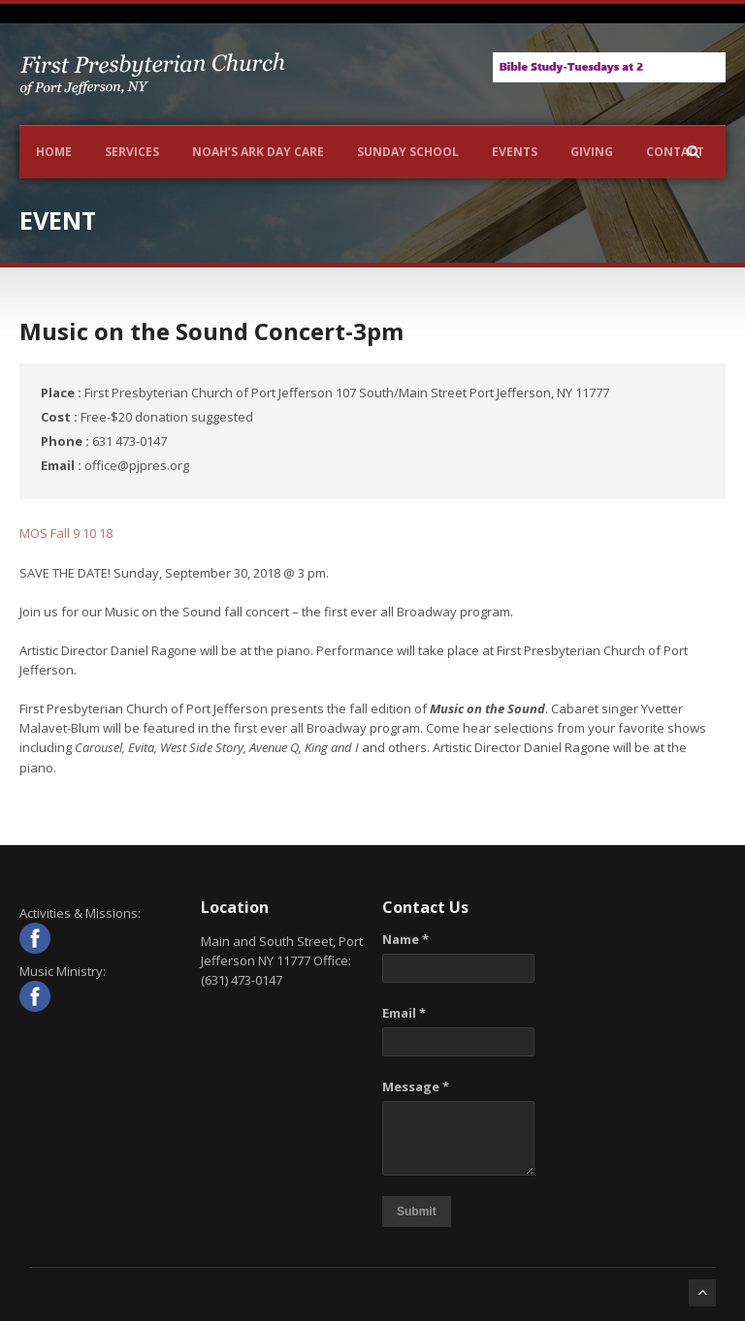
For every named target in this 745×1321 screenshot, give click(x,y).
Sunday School (408, 151)
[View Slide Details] (609, 67)
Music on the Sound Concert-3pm (211, 331)
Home (54, 151)
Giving (591, 151)
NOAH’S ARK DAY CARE (258, 151)
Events (514, 151)
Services (132, 151)
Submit (417, 1211)
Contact (675, 151)
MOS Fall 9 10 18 (66, 533)
